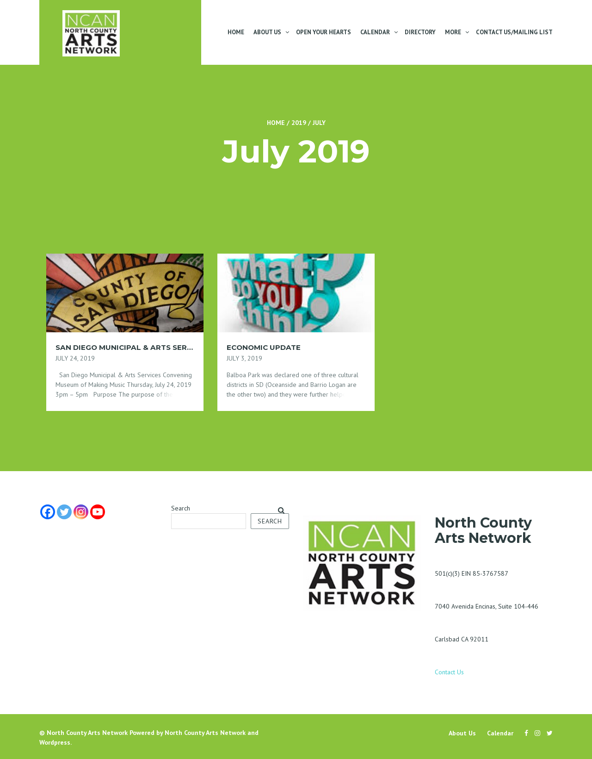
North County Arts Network (87, 732)
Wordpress (54, 742)
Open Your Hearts (323, 32)
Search (180, 508)
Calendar (375, 32)
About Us (267, 32)
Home (236, 32)
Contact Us (449, 672)
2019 (298, 122)
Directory (420, 32)
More (453, 32)
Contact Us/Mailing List (514, 32)
